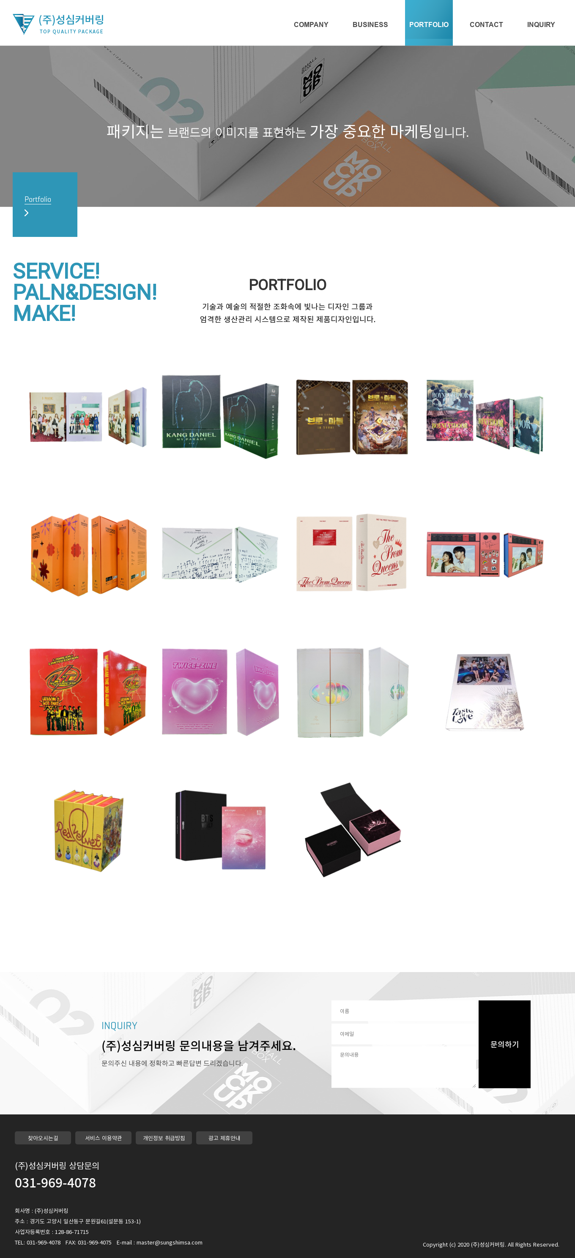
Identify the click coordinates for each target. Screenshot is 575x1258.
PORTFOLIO (429, 24)
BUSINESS (370, 24)
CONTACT (486, 24)
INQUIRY (541, 24)
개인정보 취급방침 (164, 1138)
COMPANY (311, 24)
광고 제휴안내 (224, 1138)
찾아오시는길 (43, 1138)
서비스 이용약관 (103, 1138)
